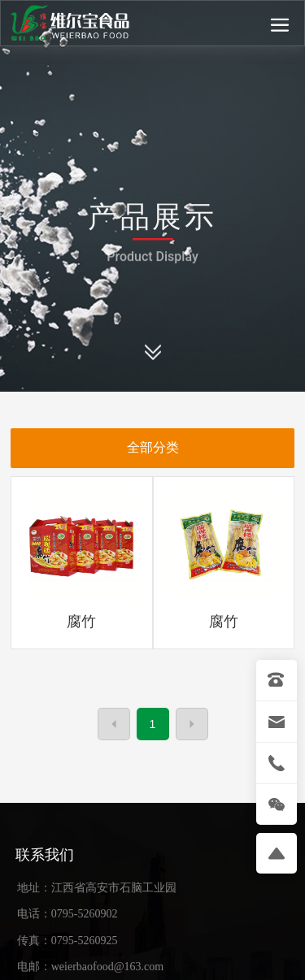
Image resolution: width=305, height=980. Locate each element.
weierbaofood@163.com (107, 966)
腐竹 (81, 621)
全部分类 (153, 447)
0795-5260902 (84, 914)
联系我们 (44, 854)
